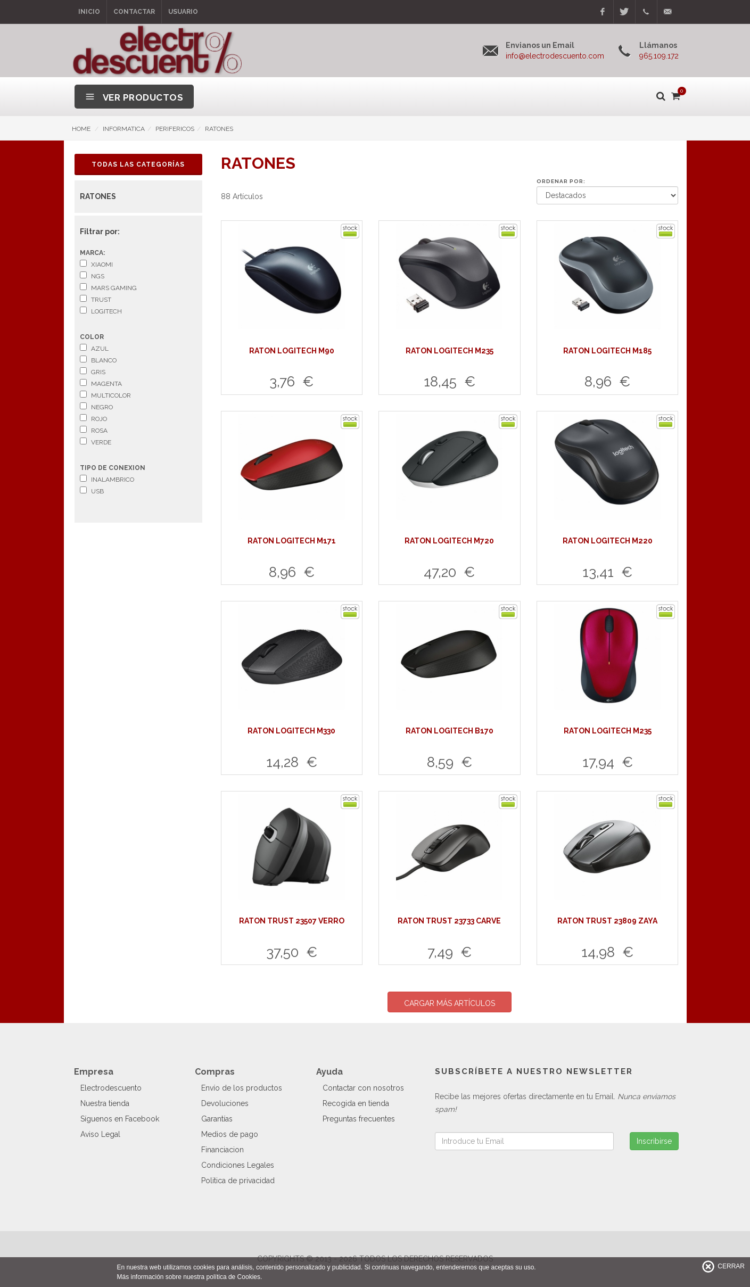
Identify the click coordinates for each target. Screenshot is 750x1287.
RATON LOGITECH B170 (449, 731)
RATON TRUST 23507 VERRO (291, 921)
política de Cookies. (234, 1277)
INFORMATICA (124, 129)
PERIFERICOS (174, 129)
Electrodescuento (111, 1088)
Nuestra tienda (104, 1103)
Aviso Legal (100, 1134)
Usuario (183, 11)
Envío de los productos (241, 1088)
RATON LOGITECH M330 (291, 731)
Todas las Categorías (138, 164)
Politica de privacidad (238, 1180)
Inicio (89, 11)
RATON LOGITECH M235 (449, 350)
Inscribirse (654, 1141)
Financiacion (222, 1149)
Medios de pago (229, 1134)
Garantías (217, 1119)
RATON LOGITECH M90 (291, 350)
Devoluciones (225, 1103)
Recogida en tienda (356, 1103)
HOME (81, 129)
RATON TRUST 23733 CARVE (449, 921)
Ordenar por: (561, 181)
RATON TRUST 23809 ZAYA (607, 921)
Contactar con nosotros (363, 1088)
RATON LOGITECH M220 (608, 541)
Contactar (134, 11)
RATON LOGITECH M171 (292, 541)
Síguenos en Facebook (119, 1119)
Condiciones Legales (237, 1165)
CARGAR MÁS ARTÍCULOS (449, 1003)
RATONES (219, 129)
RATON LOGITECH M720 (449, 541)
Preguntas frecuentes (359, 1119)
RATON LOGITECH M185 (607, 350)
